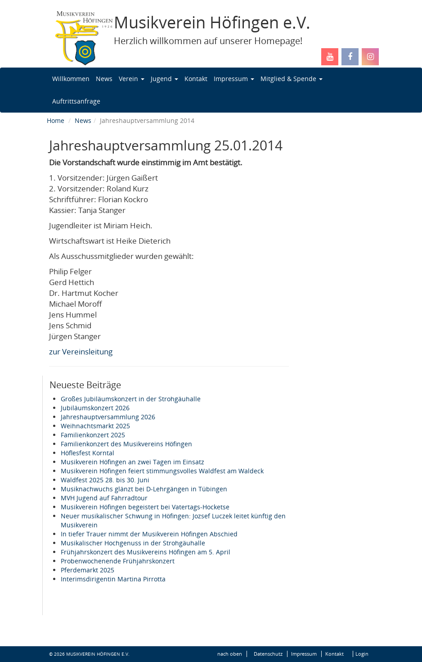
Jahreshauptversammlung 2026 (108, 417)
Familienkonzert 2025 (93, 435)
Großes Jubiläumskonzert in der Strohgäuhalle (131, 398)
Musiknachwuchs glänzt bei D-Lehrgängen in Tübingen (144, 489)
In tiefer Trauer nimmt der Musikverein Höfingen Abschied (149, 534)
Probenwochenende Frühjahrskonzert (118, 561)
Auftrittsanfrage (76, 101)
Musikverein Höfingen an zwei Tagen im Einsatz (132, 462)
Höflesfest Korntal (87, 453)
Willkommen (71, 78)
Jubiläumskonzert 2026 (95, 408)
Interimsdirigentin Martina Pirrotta (113, 579)
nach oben (229, 654)
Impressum (234, 78)
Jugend (164, 78)
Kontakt (195, 78)
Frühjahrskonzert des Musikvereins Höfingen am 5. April (145, 552)
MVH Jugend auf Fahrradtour (104, 498)
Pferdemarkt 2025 (87, 570)
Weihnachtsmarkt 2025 (95, 426)
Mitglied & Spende (291, 78)
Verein (131, 78)
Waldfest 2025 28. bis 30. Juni (105, 480)
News (104, 78)
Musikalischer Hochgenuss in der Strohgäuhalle (133, 543)
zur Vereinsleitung (80, 351)
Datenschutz (268, 654)
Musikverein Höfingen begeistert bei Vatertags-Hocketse (145, 507)
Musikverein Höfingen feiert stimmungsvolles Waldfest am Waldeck (162, 471)
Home (55, 120)
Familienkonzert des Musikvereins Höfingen (126, 444)
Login (361, 654)
